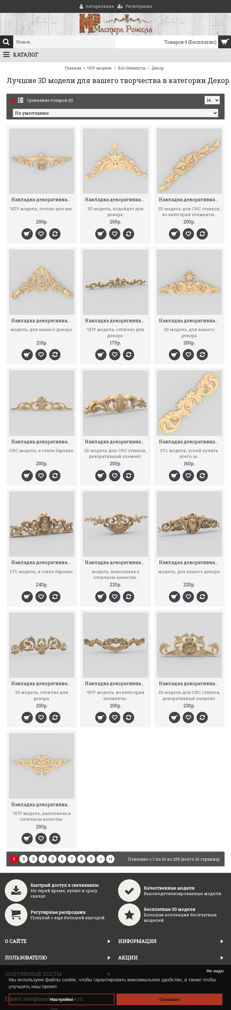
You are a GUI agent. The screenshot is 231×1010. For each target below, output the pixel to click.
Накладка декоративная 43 (42, 562)
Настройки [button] (61, 999)
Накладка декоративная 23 (116, 320)
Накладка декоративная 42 (116, 562)
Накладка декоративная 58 (116, 199)
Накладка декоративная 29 (42, 442)
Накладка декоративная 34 (42, 683)
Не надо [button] (215, 970)
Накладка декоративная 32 (190, 683)
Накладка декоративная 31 (42, 804)
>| (110, 859)
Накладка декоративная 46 (116, 442)
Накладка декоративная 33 (116, 683)
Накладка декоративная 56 (190, 199)
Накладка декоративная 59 (42, 199)
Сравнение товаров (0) (50, 100)
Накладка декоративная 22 (42, 320)
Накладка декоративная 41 (190, 562)
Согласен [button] (169, 999)
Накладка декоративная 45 (190, 442)
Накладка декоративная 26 (190, 320)
